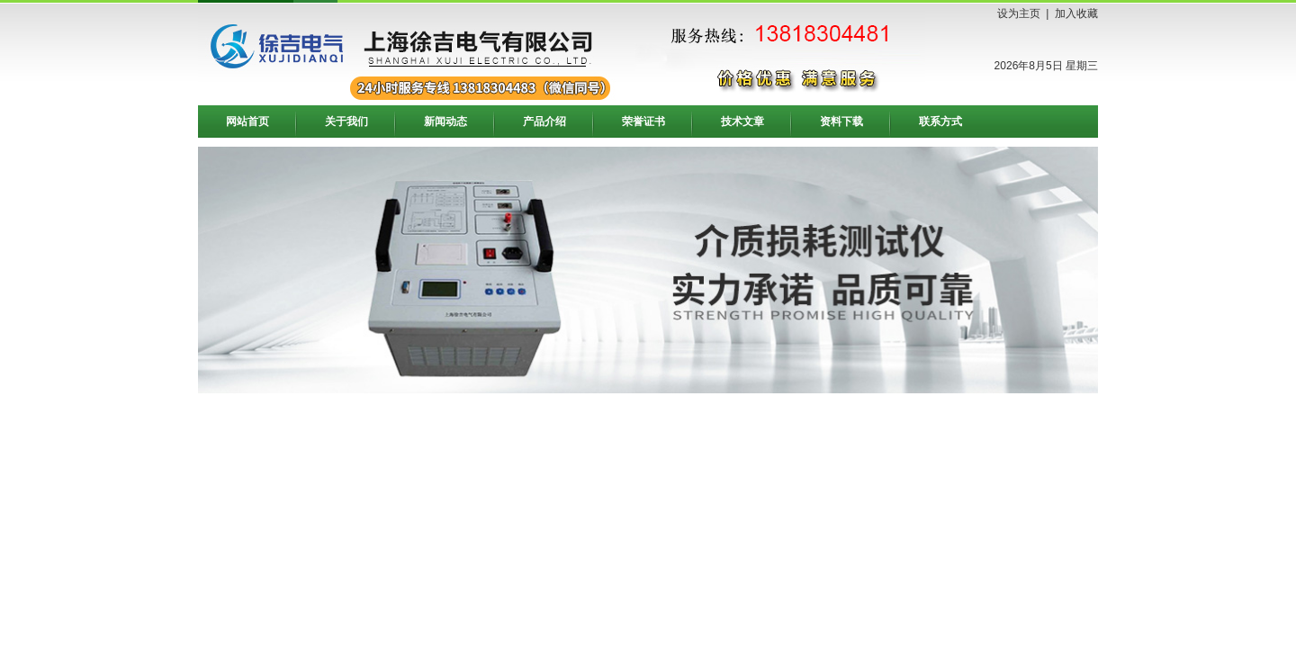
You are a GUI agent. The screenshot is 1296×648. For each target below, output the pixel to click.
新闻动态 (445, 121)
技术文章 (742, 121)
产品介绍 (544, 121)
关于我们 (346, 121)
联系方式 (940, 121)
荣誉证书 (643, 121)
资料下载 (841, 121)
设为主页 (1018, 13)
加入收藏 (1076, 13)
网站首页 (247, 121)
